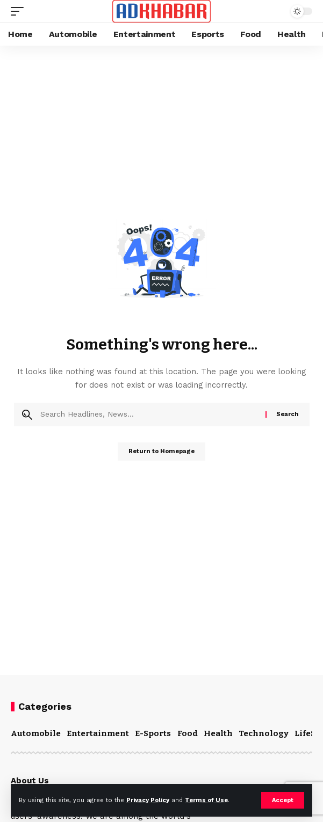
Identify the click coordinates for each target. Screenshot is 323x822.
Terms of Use (206, 800)
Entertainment (98, 733)
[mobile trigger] (20, 11)
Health (218, 733)
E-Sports (153, 733)
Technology (264, 733)
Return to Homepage (161, 451)
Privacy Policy (147, 800)
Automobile (36, 733)
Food (187, 733)
